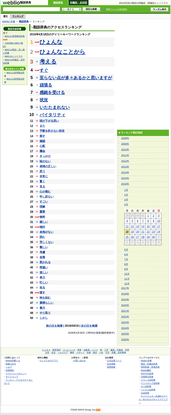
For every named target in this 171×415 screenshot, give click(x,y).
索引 (5, 16)
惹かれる (45, 262)
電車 (79, 350)
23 (153, 231)
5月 (126, 249)
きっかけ (45, 156)
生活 (53, 352)
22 (148, 231)
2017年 (125, 288)
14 (143, 226)
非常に (44, 176)
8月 (126, 264)
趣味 (72, 352)
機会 (42, 151)
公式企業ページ (114, 360)
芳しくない (46, 242)
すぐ (44, 70)
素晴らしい (46, 302)
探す (42, 136)
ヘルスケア (63, 352)
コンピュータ (69, 350)
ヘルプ (9, 367)
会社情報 (111, 364)
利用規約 (10, 370)
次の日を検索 (89, 325)
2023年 (125, 322)
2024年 (125, 328)
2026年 (125, 339)
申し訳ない (46, 196)
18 (127, 231)
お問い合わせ (79, 360)
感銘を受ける (52, 92)
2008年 (125, 138)
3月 (126, 199)
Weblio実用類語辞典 (15, 36)
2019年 (125, 299)
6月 (126, 254)
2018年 (125, 293)
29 (148, 237)
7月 (126, 259)
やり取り (45, 312)
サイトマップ (12, 377)
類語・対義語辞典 (149, 364)
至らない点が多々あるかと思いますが (76, 77)
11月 (127, 278)
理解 (42, 206)
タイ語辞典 (146, 386)
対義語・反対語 (78, 2)
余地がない (46, 231)
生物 (89, 352)
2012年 (125, 161)
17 (158, 226)
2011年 (125, 155)
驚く (42, 181)
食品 (95, 352)
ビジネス (46, 350)
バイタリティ (53, 114)
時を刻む (45, 297)
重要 (42, 211)
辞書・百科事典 (119, 352)
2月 (126, 194)
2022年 (125, 316)
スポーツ (80, 352)
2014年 (125, 172)
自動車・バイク (91, 350)
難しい (44, 247)
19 (132, 231)
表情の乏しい (48, 166)
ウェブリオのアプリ (48, 360)
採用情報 (111, 367)
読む (42, 236)
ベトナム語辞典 (148, 390)
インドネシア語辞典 (150, 383)
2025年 (125, 333)
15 (148, 226)
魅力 (42, 307)
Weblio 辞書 (8, 21)
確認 (42, 141)
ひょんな (51, 42)
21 (143, 231)
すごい (44, 201)
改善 (42, 257)
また (42, 125)
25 (127, 237)
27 (137, 237)
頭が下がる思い (49, 120)
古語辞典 (145, 393)
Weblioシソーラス (14, 56)
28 (143, 237)
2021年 (125, 311)
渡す (42, 292)
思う (42, 171)
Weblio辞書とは (13, 360)
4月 (126, 204)
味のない (45, 161)
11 (127, 226)
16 (153, 226)
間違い (44, 267)
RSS (98, 410)
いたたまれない (55, 107)
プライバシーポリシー (16, 373)
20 (137, 231)
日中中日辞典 (147, 373)
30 (153, 237)
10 (158, 221)
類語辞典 (58, 2)
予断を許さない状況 (52, 130)
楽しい (44, 272)
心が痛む (45, 191)
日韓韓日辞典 (147, 377)
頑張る (46, 85)
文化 (47, 352)
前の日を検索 (54, 325)
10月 (127, 274)
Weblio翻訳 (146, 370)
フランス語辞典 (148, 380)
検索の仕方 (11, 364)
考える (48, 61)
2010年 (125, 149)
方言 (107, 352)
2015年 (125, 178)
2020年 (125, 305)
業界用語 (56, 350)
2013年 (125, 166)
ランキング (18, 16)
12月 (127, 283)
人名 (101, 352)
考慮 (42, 252)
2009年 (125, 143)
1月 (126, 190)
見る (42, 186)
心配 (42, 146)
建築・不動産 (116, 350)
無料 (42, 216)
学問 (127, 350)
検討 (42, 226)
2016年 (125, 183)
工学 (106, 350)
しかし (44, 317)
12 (132, 226)
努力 (42, 277)
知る (42, 287)
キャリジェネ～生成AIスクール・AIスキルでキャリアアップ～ (153, 399)
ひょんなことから (62, 52)
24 (158, 231)
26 (132, 237)
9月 (126, 269)
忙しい (44, 282)
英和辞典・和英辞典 (150, 367)
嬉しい (44, 221)
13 (137, 226)
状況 (44, 99)
